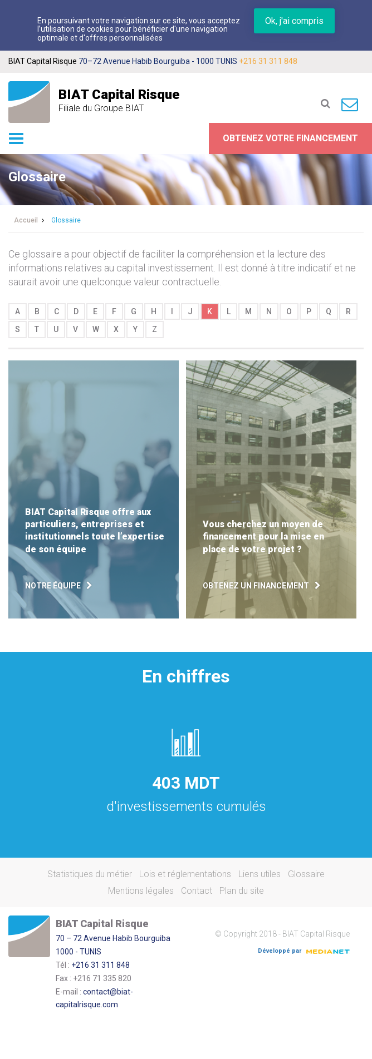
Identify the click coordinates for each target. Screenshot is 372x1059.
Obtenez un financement (256, 585)
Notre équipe (53, 585)
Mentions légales (141, 890)
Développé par (304, 950)
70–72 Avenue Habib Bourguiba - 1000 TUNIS (158, 61)
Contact (196, 890)
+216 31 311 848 (268, 61)
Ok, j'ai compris (294, 21)
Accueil (26, 220)
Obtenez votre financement (290, 138)
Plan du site (241, 890)
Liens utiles (259, 874)
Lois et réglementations (185, 874)
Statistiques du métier (89, 874)
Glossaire (306, 874)
